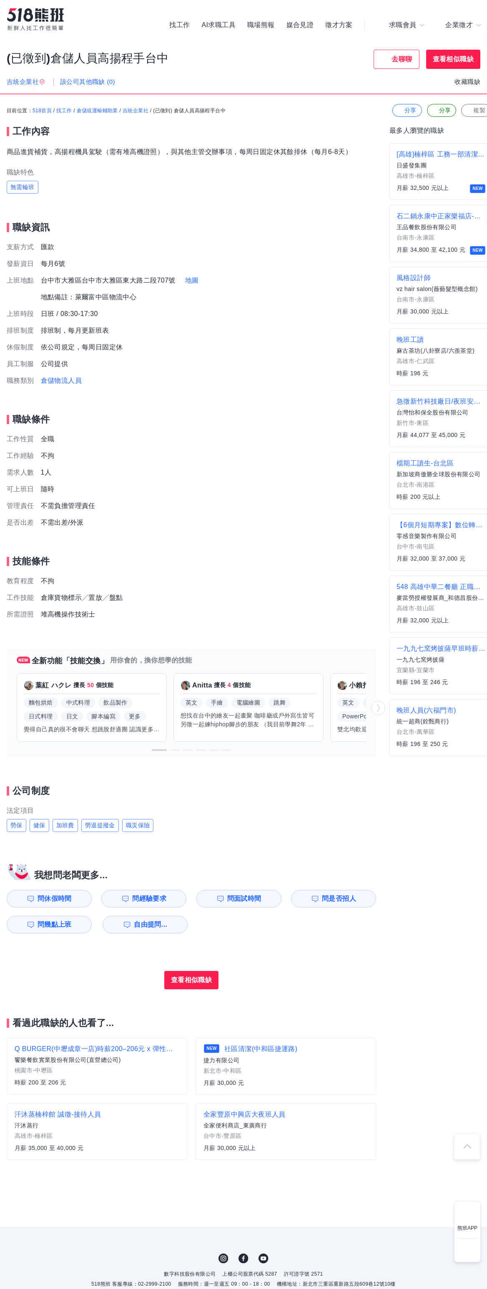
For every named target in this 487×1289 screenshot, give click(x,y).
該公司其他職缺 (87, 81)
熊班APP (467, 1228)
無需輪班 (22, 187)
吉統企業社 (135, 111)
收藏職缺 (467, 81)
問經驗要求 (149, 898)
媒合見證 (300, 25)
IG (223, 1259)
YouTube (264, 1259)
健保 (39, 825)
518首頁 (42, 111)
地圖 (192, 280)
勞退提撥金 (100, 825)
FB (243, 1259)
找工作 (179, 25)
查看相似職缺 (453, 59)
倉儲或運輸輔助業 (97, 111)
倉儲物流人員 (61, 380)
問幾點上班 (55, 924)
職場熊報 (261, 25)
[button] (159, 750)
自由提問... (150, 924)
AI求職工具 (218, 25)
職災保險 (138, 825)
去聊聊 (402, 59)
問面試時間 (244, 898)
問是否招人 (339, 898)
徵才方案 (339, 25)
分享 (406, 110)
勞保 (16, 825)
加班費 (65, 825)
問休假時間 (55, 898)
